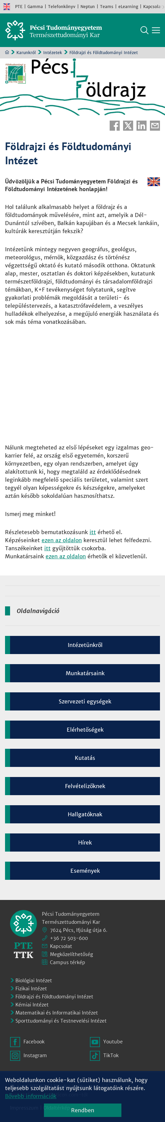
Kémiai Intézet (32, 1005)
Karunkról (26, 52)
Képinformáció (158, 66)
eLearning (128, 6)
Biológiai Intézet (33, 981)
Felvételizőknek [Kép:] (85, 786)
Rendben (82, 1110)
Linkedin (141, 126)
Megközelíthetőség (71, 954)
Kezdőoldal (7, 52)
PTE (18, 6)
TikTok (111, 1055)
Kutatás (85, 757)
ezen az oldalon (62, 540)
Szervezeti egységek (85, 701)
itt (93, 532)
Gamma (35, 6)
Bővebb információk (30, 1096)
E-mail (155, 126)
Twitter (128, 126)
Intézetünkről (85, 645)
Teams (106, 6)
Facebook (115, 126)
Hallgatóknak (85, 814)
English (6, 6)
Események (85, 870)
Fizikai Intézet (31, 989)
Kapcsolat (152, 6)
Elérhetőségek (85, 729)
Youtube (113, 1042)
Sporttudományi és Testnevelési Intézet (61, 1021)
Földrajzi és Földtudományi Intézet (54, 997)
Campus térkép (67, 962)
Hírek (85, 842)
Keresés (145, 30)
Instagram (35, 1055)
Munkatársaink (85, 673)
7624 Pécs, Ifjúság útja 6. (78, 930)
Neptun (87, 6)
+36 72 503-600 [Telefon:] (69, 938)
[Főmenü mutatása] (156, 30)
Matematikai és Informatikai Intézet (56, 1013)
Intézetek (52, 52)
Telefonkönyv (61, 6)
